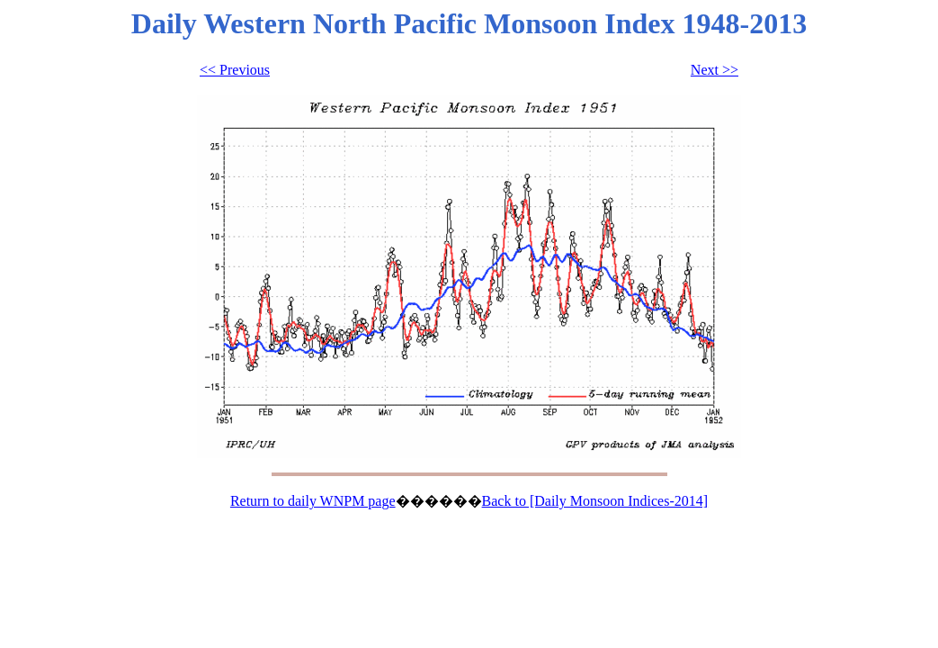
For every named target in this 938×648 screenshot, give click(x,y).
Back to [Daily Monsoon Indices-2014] (595, 500)
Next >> (714, 69)
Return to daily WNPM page (313, 500)
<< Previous (235, 69)
